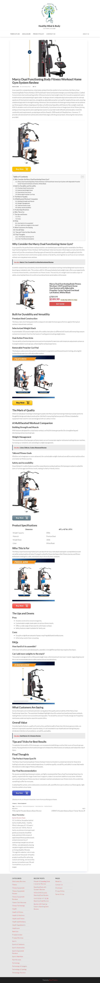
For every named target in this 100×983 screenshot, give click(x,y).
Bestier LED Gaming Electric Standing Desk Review (41, 906)
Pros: (19, 216)
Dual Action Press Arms (24, 192)
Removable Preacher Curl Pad (26, 194)
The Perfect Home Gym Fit (26, 236)
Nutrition (15, 931)
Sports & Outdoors (18, 944)
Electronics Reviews (19, 881)
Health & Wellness (18, 915)
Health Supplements (18, 925)
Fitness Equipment (22, 803)
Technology (16, 963)
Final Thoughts (20, 234)
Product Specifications (22, 210)
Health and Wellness (19, 922)
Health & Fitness (17, 912)
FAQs (16, 221)
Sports (14, 941)
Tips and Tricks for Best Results (25, 232)
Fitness (14, 885)
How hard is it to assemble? (25, 223)
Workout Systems (48, 806)
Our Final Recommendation (26, 239)
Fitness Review (18, 806)
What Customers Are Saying (24, 227)
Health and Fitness (18, 918)
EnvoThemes (53, 980)
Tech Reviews (16, 960)
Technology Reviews (19, 973)
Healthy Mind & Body (49, 26)
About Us (86, 34)
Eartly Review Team (26, 86)
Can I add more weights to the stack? (28, 225)
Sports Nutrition (17, 956)
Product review (17, 935)
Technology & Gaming (19, 969)
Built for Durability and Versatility (25, 186)
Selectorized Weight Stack (25, 190)
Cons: (19, 219)
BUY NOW (60, 304)
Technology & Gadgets (19, 966)
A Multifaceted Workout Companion (26, 199)
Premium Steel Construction (26, 188)
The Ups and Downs (21, 214)
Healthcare (16, 928)
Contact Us (50, 34)
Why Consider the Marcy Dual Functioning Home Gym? (32, 179)
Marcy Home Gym (39, 806)
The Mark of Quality (21, 197)
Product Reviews (17, 938)
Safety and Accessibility (24, 207)
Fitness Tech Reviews (19, 902)
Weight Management (24, 203)
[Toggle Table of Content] (81, 176)
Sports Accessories (18, 948)
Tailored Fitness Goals (24, 205)
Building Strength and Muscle (26, 201)
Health (14, 909)
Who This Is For (19, 212)
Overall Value (19, 230)
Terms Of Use (15, 34)
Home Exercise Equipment (28, 806)
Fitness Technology (18, 906)
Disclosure (26, 34)
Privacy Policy (38, 34)
